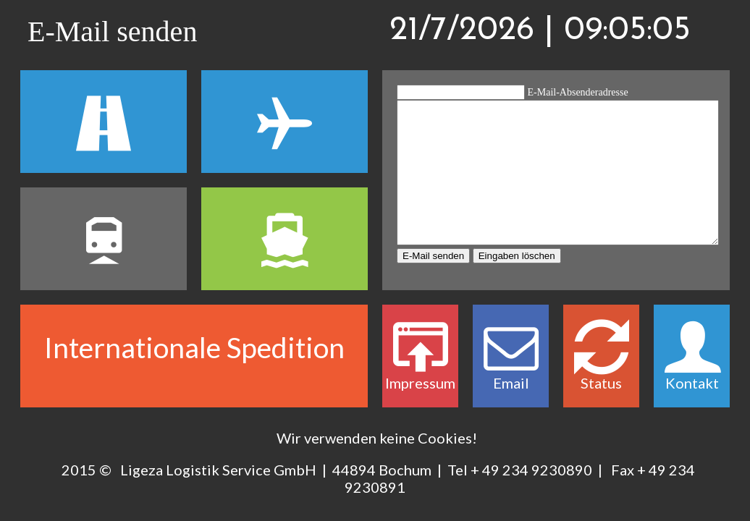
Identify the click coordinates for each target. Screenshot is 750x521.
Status (601, 371)
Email (511, 371)
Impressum (420, 371)
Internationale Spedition (194, 347)
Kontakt (692, 371)
